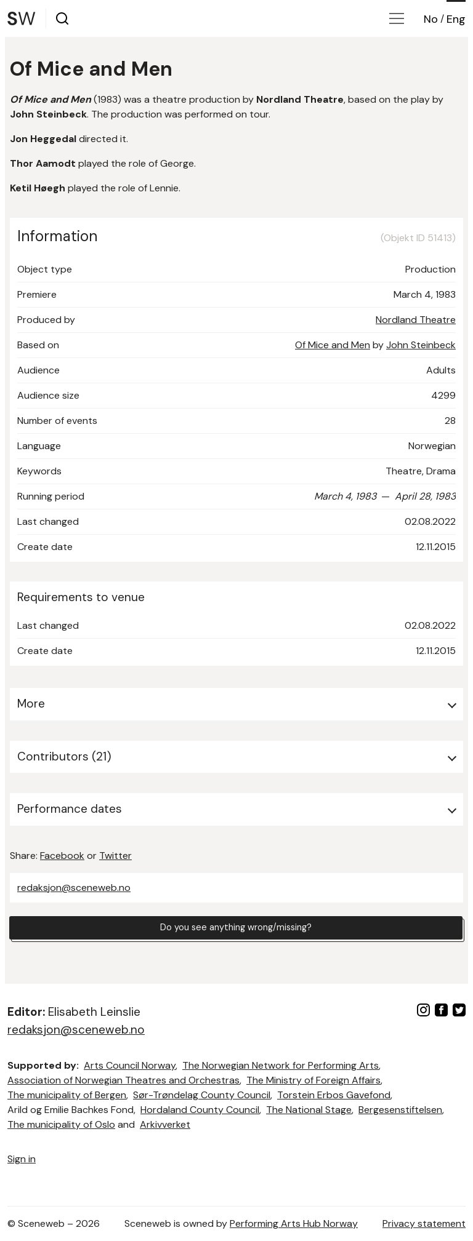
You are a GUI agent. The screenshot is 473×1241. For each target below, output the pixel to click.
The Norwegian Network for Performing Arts (280, 1065)
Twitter (115, 855)
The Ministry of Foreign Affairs (313, 1080)
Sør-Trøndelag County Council (201, 1094)
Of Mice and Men (332, 344)
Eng (456, 19)
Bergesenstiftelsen (400, 1109)
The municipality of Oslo (61, 1124)
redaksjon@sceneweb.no (74, 887)
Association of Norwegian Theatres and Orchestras (123, 1080)
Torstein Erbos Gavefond (333, 1094)
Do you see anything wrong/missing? (235, 929)
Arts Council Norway (130, 1065)
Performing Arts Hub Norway (294, 1223)
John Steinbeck (421, 344)
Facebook (62, 855)
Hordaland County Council (199, 1109)
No (431, 19)
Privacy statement (424, 1223)
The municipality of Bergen (66, 1094)
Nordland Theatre (416, 319)
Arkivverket (165, 1124)
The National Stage (309, 1109)
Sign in (21, 1158)
